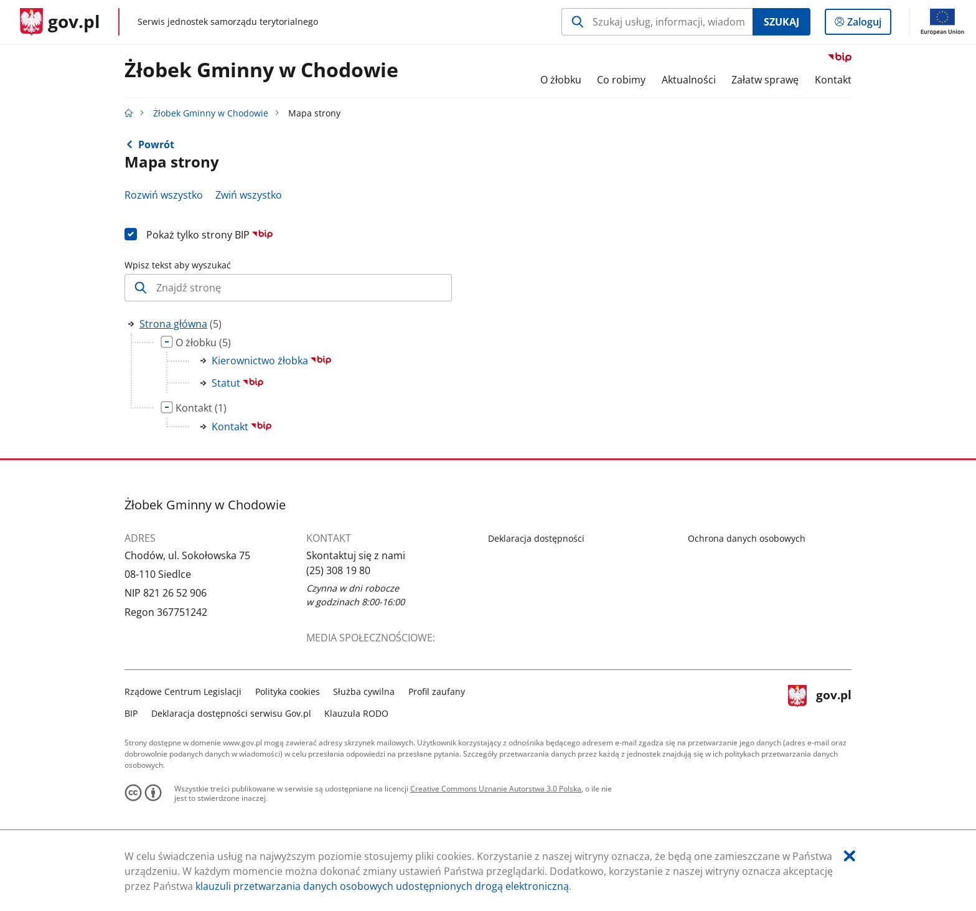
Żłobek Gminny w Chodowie (261, 70)
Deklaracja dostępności (536, 538)
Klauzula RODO (356, 713)
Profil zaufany (436, 691)
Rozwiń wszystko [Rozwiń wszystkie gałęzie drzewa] (163, 195)
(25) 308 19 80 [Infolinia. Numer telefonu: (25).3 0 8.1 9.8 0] (338, 570)
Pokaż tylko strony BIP (209, 235)
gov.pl (820, 701)
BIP (131, 713)
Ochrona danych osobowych (746, 538)
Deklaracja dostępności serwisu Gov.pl (231, 713)
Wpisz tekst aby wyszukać (177, 265)
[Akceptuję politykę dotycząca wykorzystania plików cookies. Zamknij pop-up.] (849, 856)
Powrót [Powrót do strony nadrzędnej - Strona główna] (156, 144)
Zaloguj (868, 24)
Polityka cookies (287, 691)
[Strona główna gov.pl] (60, 21)
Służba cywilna (364, 691)
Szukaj (781, 22)
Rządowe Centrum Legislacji (183, 691)
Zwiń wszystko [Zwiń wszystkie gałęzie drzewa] (248, 195)
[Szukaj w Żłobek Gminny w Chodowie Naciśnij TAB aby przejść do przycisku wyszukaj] (657, 21)
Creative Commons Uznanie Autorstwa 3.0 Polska (495, 788)
